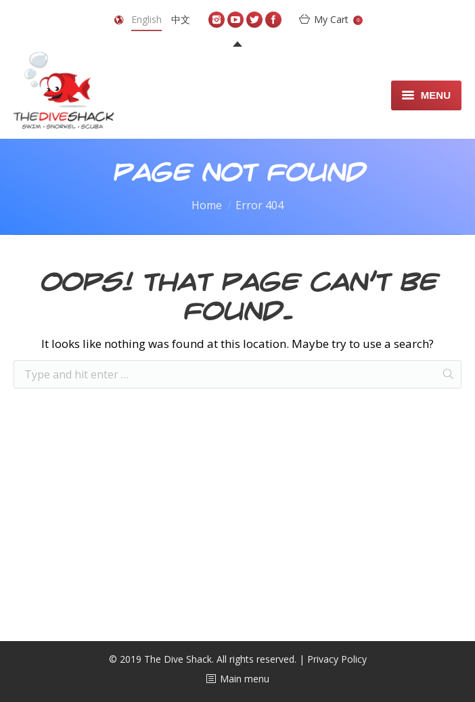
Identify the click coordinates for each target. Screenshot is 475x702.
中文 (180, 19)
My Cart (338, 19)
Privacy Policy (337, 659)
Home (206, 205)
